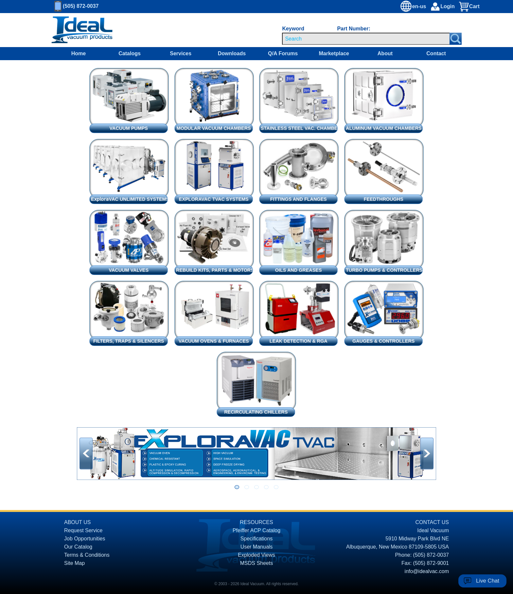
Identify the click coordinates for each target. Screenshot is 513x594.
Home (78, 53)
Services (180, 53)
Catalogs (129, 53)
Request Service (83, 530)
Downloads (232, 53)
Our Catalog (78, 547)
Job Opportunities (84, 538)
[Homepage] (82, 30)
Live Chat (487, 581)
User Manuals (256, 547)
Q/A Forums (283, 53)
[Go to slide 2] (246, 487)
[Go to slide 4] (266, 487)
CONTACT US (432, 522)
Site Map (74, 563)
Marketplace (334, 53)
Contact (436, 53)
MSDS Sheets (256, 563)
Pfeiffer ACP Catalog (256, 530)
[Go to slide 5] (276, 487)
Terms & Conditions (87, 555)
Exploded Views (256, 555)
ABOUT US (77, 522)
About (385, 53)
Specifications (256, 538)
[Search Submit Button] (456, 39)
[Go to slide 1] (237, 487)
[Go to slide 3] (256, 487)
